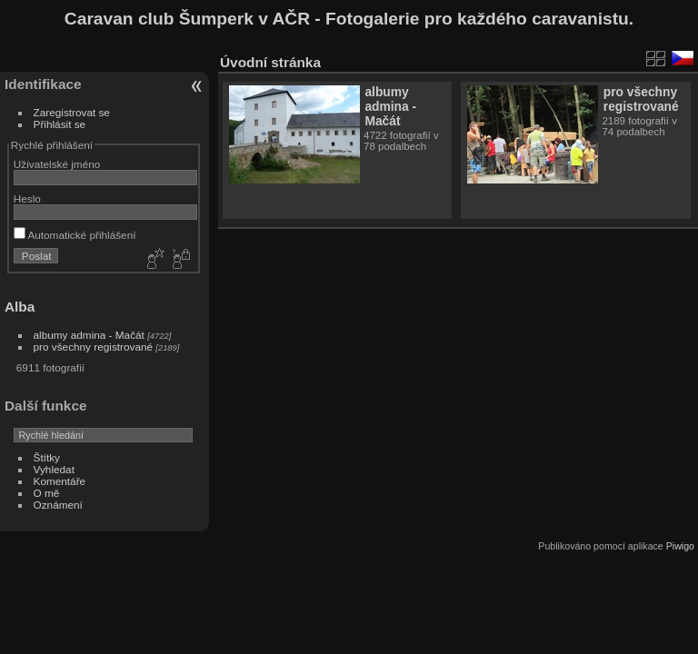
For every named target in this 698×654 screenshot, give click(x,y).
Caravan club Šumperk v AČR (187, 18)
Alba (20, 306)
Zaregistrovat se (72, 112)
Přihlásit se (60, 124)
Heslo (27, 198)
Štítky (47, 457)
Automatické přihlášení (75, 235)
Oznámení (58, 504)
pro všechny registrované (93, 346)
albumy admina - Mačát (89, 335)
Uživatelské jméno (57, 164)
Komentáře (60, 481)
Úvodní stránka (270, 62)
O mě (47, 493)
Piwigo (680, 545)
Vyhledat (54, 469)
